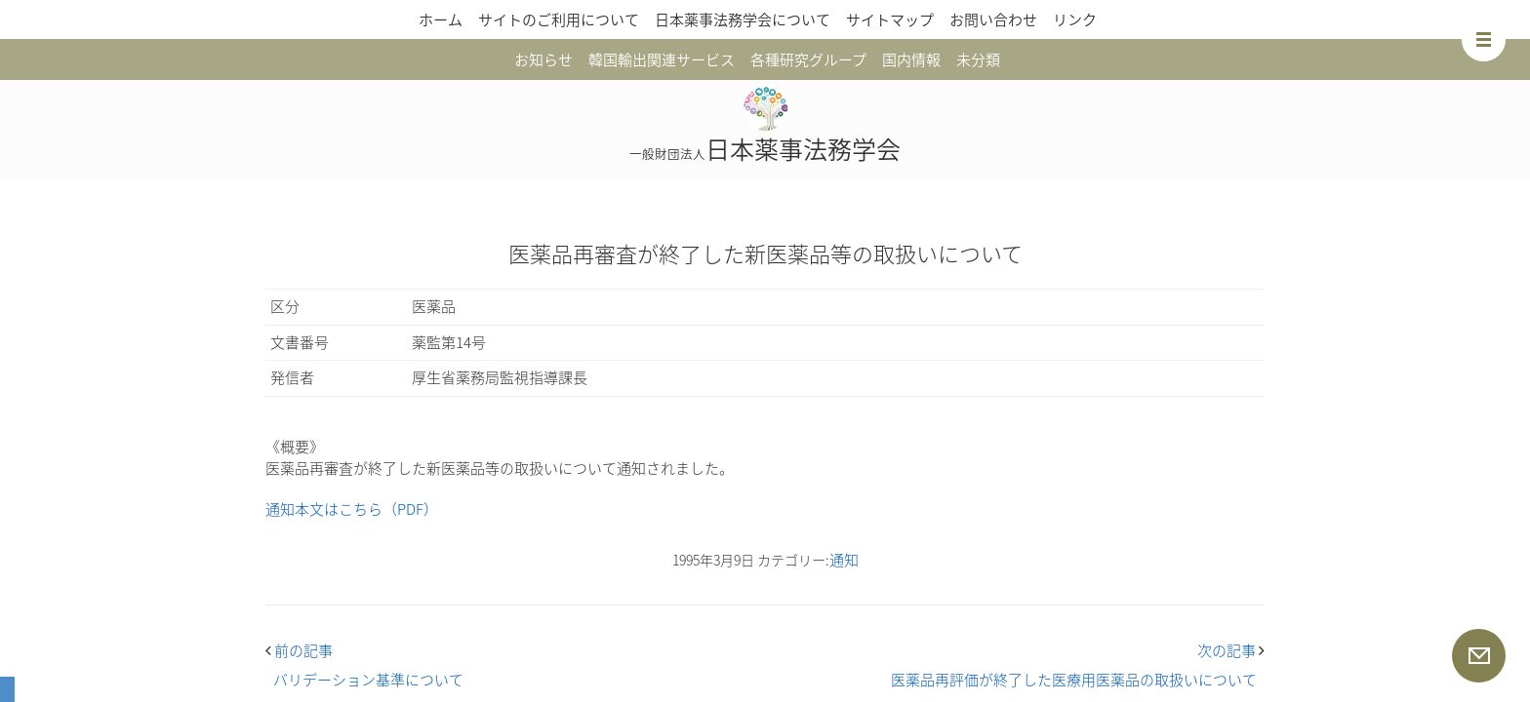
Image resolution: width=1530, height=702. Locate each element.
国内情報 (911, 59)
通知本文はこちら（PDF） (351, 509)
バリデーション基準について (368, 679)
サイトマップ (890, 19)
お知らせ (543, 59)
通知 (844, 559)
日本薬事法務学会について (742, 19)
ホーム (441, 19)
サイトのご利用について (558, 19)
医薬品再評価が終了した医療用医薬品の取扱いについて (1074, 679)
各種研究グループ (808, 59)
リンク (1075, 19)
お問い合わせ (993, 19)
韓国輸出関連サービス (661, 59)
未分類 (978, 59)
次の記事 (1231, 650)
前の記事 (299, 650)
